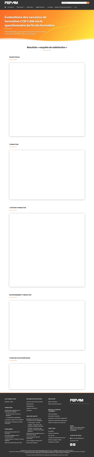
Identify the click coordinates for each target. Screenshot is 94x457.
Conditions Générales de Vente (56, 437)
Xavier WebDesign (53, 455)
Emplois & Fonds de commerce (63, 7)
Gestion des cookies (63, 455)
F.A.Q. (75, 7)
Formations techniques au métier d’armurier (13, 422)
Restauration (30, 404)
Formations (10, 7)
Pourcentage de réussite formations (33, 437)
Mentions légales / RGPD (54, 440)
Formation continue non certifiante (14, 419)
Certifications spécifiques (13, 417)
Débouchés (30, 7)
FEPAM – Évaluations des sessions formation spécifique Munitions (36, 430)
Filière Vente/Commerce (54, 404)
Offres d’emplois (52, 414)
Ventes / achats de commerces (56, 422)
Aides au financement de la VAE (13, 442)
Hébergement (30, 406)
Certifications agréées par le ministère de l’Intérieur (12, 411)
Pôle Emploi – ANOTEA (34, 422)
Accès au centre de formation (35, 401)
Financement (20, 7)
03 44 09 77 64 (74, 440)
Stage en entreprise (32, 408)
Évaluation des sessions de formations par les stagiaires (34, 419)
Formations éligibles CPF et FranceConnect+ (12, 436)
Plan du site (51, 435)
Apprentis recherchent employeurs (57, 420)
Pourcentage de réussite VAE (34, 440)
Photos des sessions (32, 442)
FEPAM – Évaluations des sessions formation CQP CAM (35, 425)
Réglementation (40, 7)
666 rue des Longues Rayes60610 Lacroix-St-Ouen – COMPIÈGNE (77, 428)
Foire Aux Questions (53, 433)
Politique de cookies (53, 442)
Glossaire (29, 410)
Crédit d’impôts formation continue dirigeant (14, 439)
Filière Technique (52, 401)
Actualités (50, 7)
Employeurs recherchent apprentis (57, 418)
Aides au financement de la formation (12, 432)
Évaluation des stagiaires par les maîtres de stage (35, 434)
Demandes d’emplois (54, 416)
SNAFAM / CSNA (9, 401)
